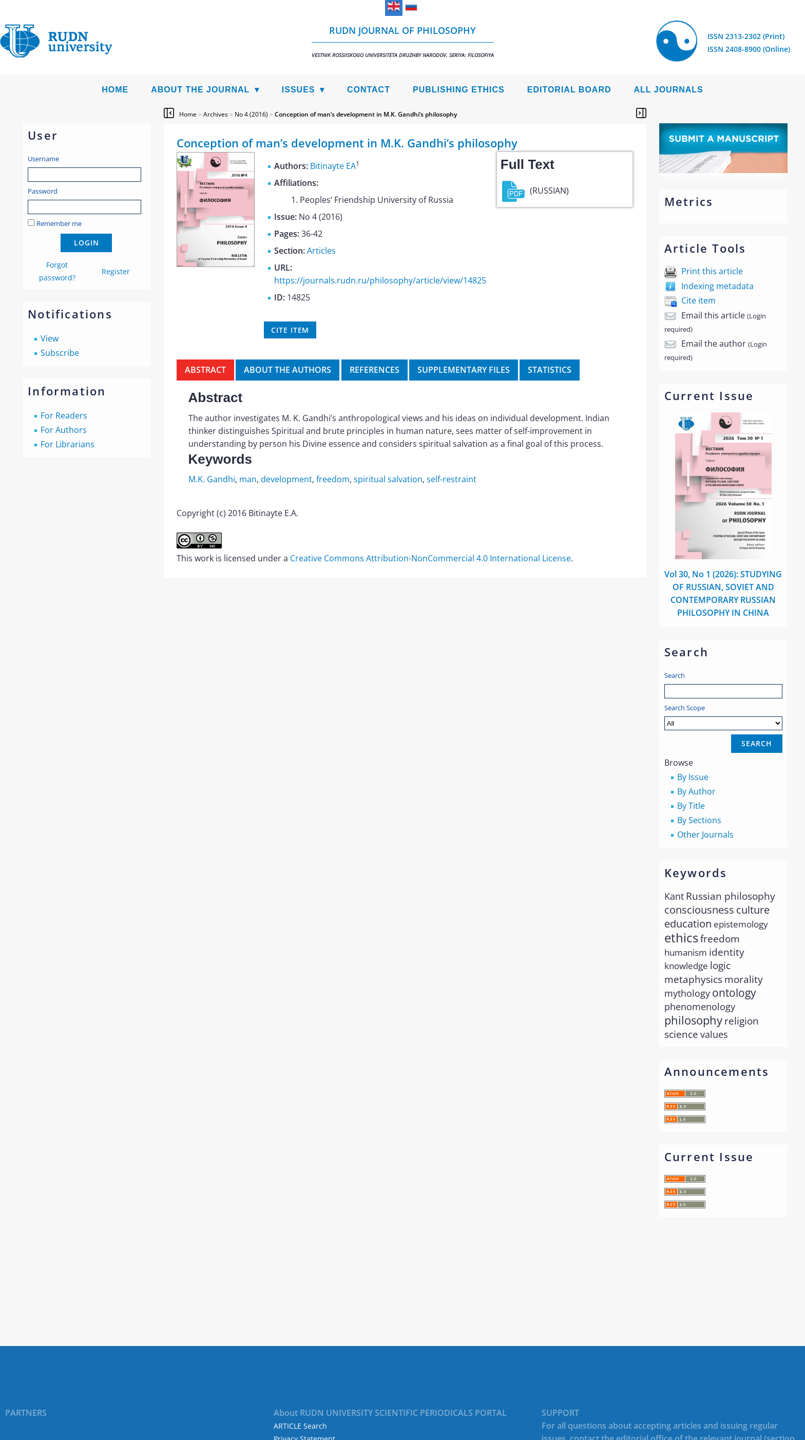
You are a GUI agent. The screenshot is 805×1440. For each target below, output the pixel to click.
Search (674, 675)
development (286, 479)
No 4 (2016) (251, 114)
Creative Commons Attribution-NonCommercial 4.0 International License (430, 558)
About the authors (287, 369)
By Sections (699, 820)
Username (43, 158)
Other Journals (705, 834)
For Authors (64, 429)
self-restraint (451, 479)
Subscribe (60, 352)
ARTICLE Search (300, 1426)
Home (115, 89)
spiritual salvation (388, 479)
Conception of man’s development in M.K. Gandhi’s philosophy (366, 114)
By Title (691, 805)
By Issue (692, 777)
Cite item (698, 300)
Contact (368, 89)
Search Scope (723, 716)
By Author (696, 791)
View (50, 338)
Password (42, 191)
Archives (215, 114)
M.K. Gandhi (211, 479)
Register (116, 271)
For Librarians (67, 444)
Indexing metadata (717, 286)
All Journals (668, 89)
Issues (298, 89)
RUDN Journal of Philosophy (403, 41)
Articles (321, 250)
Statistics (549, 369)
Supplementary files (463, 369)
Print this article (712, 271)
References (374, 369)
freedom (333, 479)
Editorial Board (569, 89)
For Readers (64, 415)
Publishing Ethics (459, 89)
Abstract (205, 369)
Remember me (59, 223)
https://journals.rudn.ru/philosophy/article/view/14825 (380, 280)
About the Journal (200, 89)
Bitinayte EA (333, 166)
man (248, 479)
